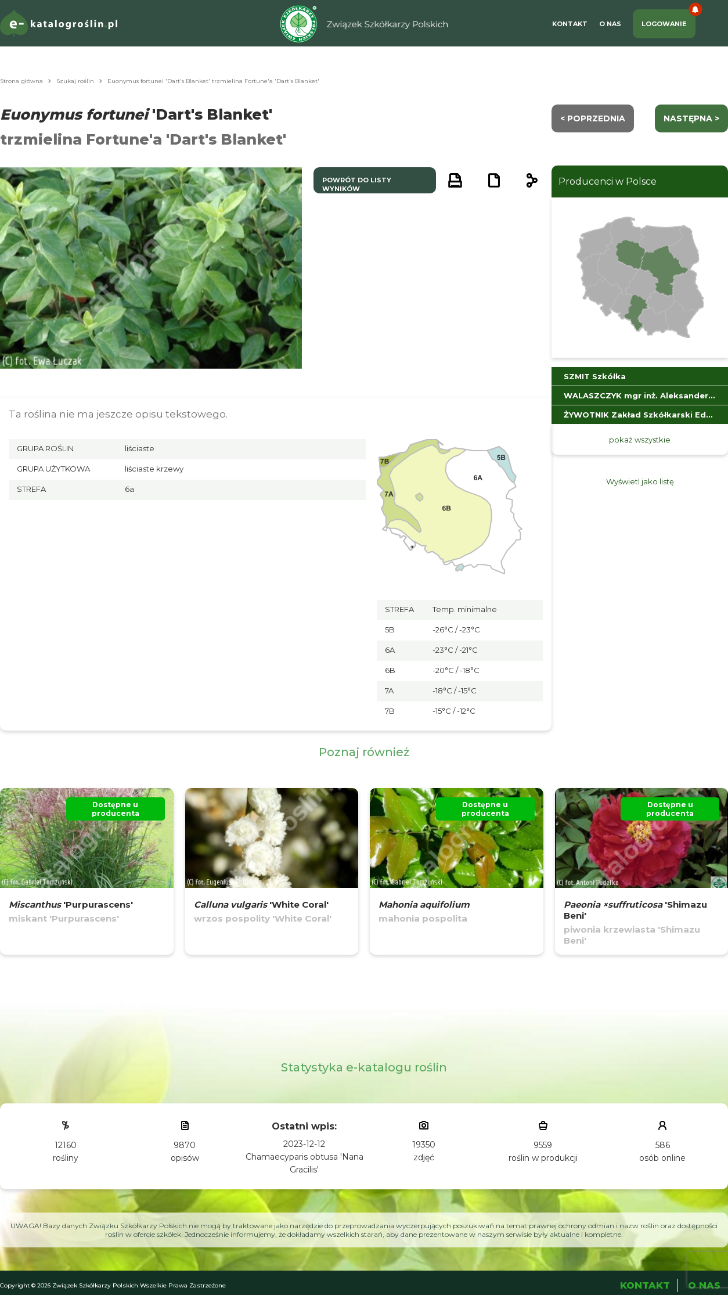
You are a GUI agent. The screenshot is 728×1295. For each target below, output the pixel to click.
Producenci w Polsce (607, 181)
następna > (691, 118)
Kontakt (570, 24)
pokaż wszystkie (640, 439)
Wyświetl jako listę (640, 481)
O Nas (610, 24)
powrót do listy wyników (356, 184)
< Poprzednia (592, 118)
